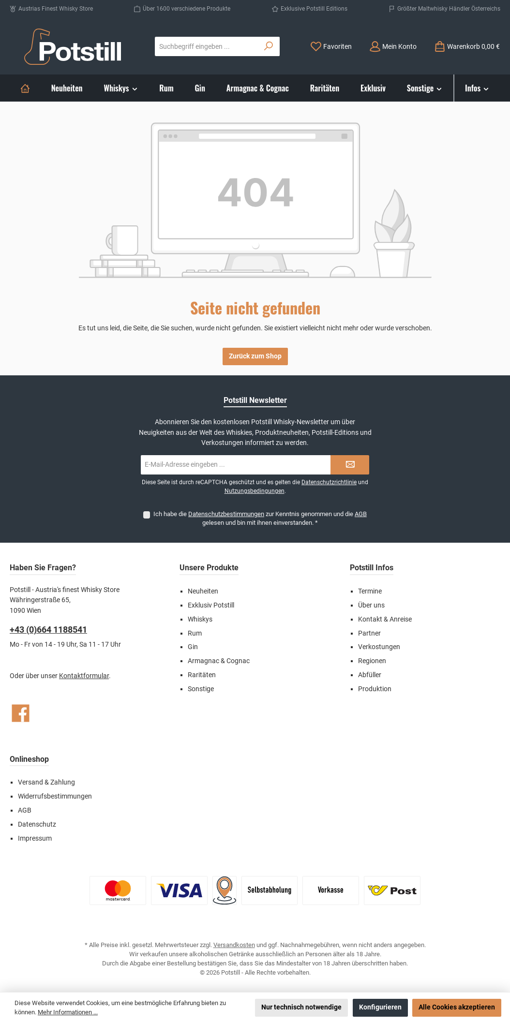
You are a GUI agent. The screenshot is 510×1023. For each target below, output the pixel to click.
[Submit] (349, 464)
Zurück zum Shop (255, 356)
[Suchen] (269, 46)
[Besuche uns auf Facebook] (20, 713)
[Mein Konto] (393, 47)
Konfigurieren (380, 1007)
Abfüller (369, 675)
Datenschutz (37, 824)
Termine (370, 591)
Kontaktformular (84, 676)
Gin (193, 647)
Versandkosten (234, 945)
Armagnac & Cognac (219, 661)
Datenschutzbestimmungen (226, 514)
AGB (361, 514)
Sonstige (201, 689)
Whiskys (200, 619)
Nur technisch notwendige (301, 1007)
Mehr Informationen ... (68, 1012)
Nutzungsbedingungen (255, 491)
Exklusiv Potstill (211, 605)
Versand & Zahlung (46, 782)
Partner (369, 633)
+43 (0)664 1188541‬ (48, 629)
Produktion (374, 689)
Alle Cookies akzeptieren (457, 1007)
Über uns (371, 605)
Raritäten (202, 675)
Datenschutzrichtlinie (329, 482)
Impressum (35, 838)
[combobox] (206, 46)
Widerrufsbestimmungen (55, 796)
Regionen (372, 661)
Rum (195, 633)
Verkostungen (379, 647)
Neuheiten (203, 591)
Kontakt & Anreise (385, 619)
